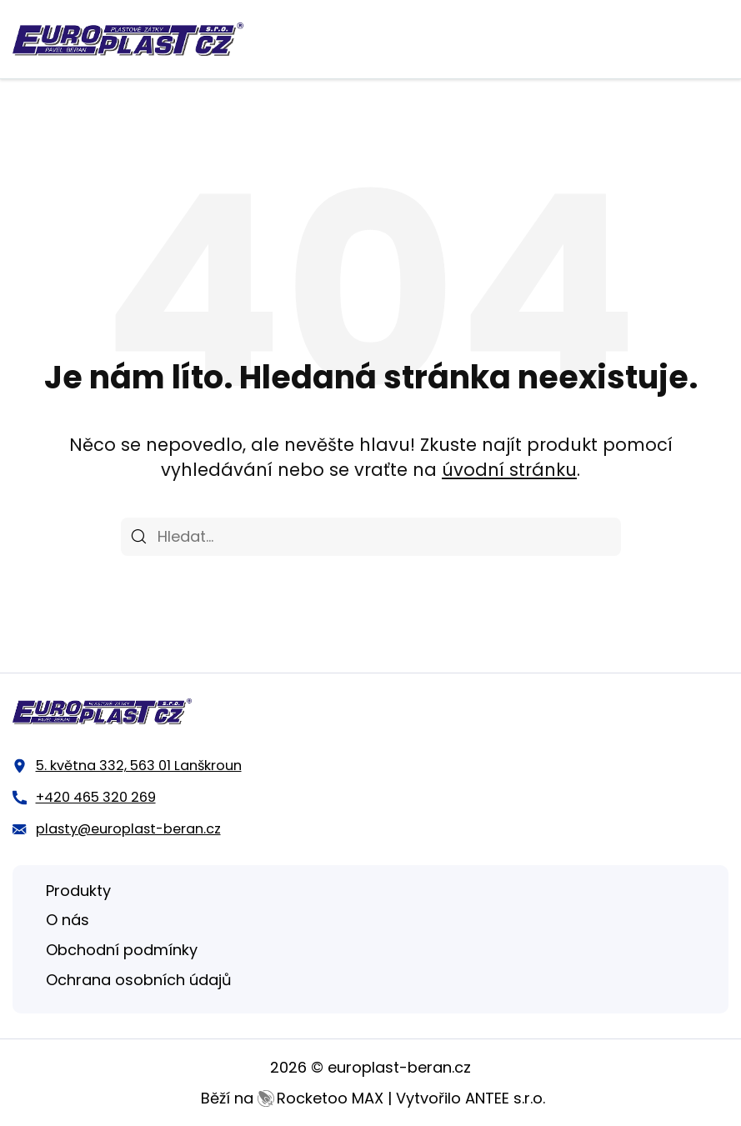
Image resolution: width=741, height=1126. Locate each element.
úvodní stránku (509, 470)
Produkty (78, 890)
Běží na (292, 1098)
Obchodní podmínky (122, 949)
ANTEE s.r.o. (505, 1098)
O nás (67, 919)
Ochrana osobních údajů (139, 979)
